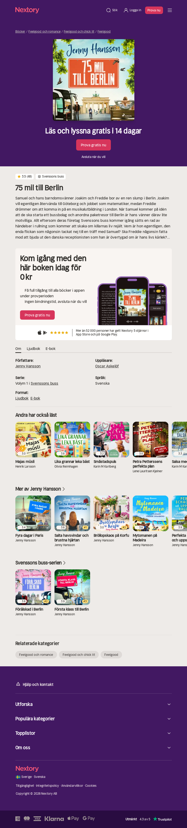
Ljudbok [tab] (33, 348)
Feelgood (104, 32)
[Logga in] (132, 10)
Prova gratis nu (93, 145)
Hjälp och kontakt (34, 684)
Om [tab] (18, 348)
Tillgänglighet (25, 786)
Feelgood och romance (44, 32)
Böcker (20, 32)
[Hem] (59, 10)
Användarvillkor (72, 786)
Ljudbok (22, 398)
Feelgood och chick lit (79, 32)
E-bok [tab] (50, 348)
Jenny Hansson (28, 366)
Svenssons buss (44, 383)
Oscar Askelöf (107, 366)
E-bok (35, 398)
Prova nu (154, 10)
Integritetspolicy (47, 786)
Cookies (90, 786)
